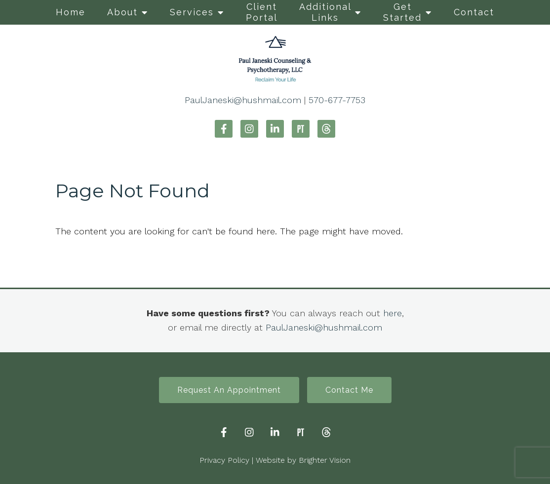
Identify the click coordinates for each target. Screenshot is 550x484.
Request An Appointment (229, 390)
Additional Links (325, 12)
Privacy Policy (224, 460)
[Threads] (326, 129)
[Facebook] (224, 129)
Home (70, 12)
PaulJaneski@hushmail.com (243, 100)
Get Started (402, 12)
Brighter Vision (325, 460)
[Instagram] (249, 129)
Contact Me (349, 390)
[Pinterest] (301, 129)
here (392, 313)
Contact (474, 12)
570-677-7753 (337, 100)
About (122, 12)
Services (192, 12)
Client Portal (261, 12)
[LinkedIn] (275, 129)
